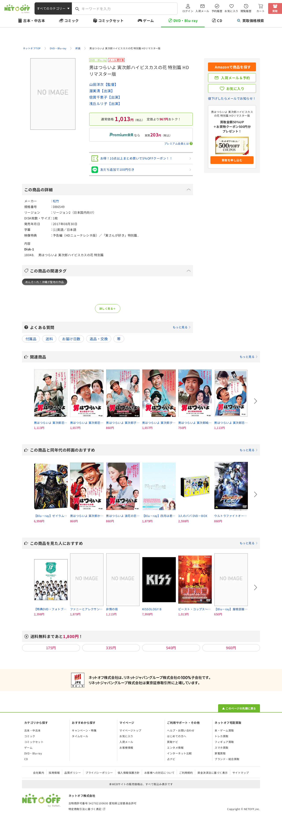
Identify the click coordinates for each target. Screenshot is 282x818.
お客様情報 (126, 747)
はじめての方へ (176, 736)
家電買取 (220, 753)
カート (260, 11)
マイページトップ (130, 730)
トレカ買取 (221, 736)
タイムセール (80, 736)
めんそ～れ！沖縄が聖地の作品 (44, 282)
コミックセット (111, 20)
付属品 (31, 338)
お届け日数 (71, 338)
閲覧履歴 (246, 11)
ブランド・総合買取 (227, 759)
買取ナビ (172, 742)
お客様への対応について (159, 772)
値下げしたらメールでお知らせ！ (232, 98)
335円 (111, 647)
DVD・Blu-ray (185, 20)
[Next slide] (255, 401)
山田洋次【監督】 (103, 84)
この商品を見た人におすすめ (144, 543)
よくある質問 (110, 327)
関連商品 (144, 357)
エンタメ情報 (175, 747)
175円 (51, 647)
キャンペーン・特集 (84, 730)
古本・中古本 (34, 20)
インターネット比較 (179, 753)
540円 (171, 647)
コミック (71, 20)
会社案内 (38, 772)
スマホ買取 (221, 747)
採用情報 (54, 772)
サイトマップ (240, 772)
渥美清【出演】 (102, 90)
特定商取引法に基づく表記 (85, 809)
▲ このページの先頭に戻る (239, 708)
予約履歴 (217, 11)
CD (219, 20)
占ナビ (171, 759)
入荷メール (202, 11)
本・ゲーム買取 (224, 730)
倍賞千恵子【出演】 (105, 97)
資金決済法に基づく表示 (212, 772)
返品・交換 (99, 338)
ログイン (187, 11)
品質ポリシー (72, 772)
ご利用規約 (186, 772)
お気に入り (231, 11)
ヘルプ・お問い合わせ (181, 730)
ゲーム (148, 20)
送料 (49, 338)
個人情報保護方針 (129, 772)
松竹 (56, 201)
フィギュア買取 (224, 742)
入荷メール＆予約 (235, 77)
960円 (231, 647)
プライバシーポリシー (99, 772)
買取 (275, 11)
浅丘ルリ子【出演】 (105, 103)
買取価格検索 (250, 20)
